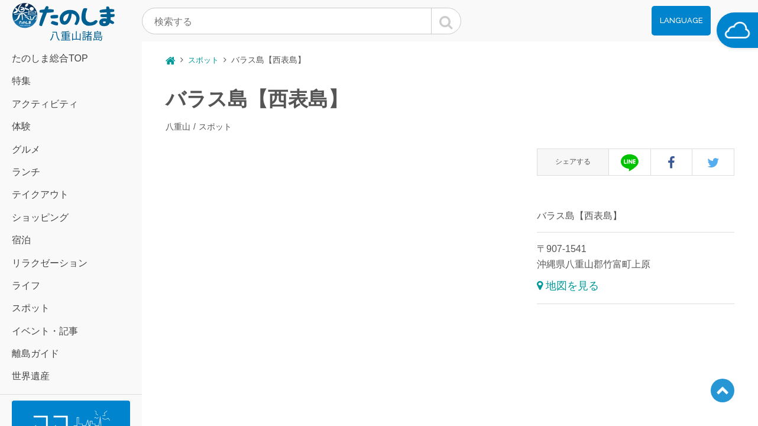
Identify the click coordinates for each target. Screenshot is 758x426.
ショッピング (40, 217)
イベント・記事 (45, 331)
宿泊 (21, 240)
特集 (21, 81)
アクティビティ (45, 104)
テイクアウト (40, 194)
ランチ (26, 172)
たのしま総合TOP (50, 58)
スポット (31, 308)
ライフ (26, 285)
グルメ (26, 149)
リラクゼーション (50, 263)
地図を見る (572, 286)
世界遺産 (31, 376)
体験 (21, 126)
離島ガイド (35, 353)
